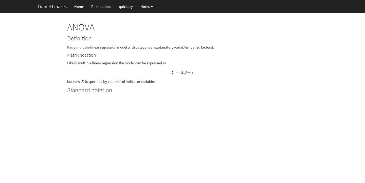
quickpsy (126, 6)
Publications (101, 6)
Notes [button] (146, 6)
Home (79, 6)
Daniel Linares (52, 6)
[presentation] (183, 72)
